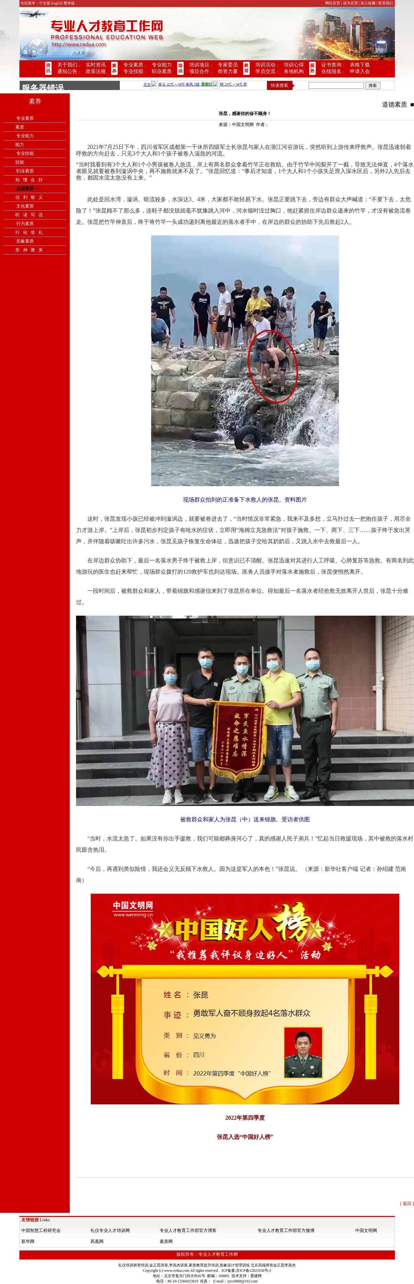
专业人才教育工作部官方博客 (188, 1230)
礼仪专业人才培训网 (110, 1230)
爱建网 (256, 1276)
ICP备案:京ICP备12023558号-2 (246, 1270)
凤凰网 (97, 1241)
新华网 (27, 1241)
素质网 (166, 1241)
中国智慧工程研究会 (41, 1230)
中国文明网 (366, 1230)
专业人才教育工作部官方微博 (286, 1230)
